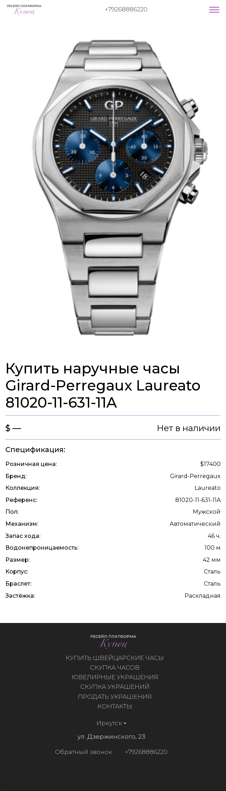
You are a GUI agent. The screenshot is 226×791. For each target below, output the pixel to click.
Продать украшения (117, 696)
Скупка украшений (116, 686)
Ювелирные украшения (116, 677)
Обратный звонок (81, 751)
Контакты (116, 706)
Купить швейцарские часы (116, 657)
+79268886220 (126, 9)
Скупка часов (116, 667)
